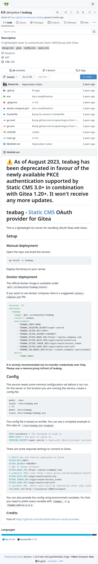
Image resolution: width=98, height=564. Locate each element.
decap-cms (8, 47)
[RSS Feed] (57, 12)
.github (10, 90)
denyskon (13, 12)
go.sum (11, 126)
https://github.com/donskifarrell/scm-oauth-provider (47, 519)
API (61, 561)
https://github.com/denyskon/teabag (27, 17)
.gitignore (12, 102)
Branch (49, 70)
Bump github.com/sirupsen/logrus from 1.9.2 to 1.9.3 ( (61, 120)
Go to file (27, 76)
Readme (8, 53)
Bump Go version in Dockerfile (48, 114)
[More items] (94, 22)
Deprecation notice (32, 84)
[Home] (6, 4)
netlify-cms (30, 47)
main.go (11, 138)
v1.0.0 (35, 102)
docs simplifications (42, 96)
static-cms (43, 47)
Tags (81, 70)
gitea (18, 47)
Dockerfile (12, 114)
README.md (13, 143)
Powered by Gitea (13, 556)
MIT (5, 57)
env (9, 96)
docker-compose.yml (18, 108)
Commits (17, 70)
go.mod (11, 120)
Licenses (52, 561)
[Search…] (94, 32)
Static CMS (41, 212)
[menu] (40, 561)
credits (35, 132)
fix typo (36, 90)
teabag (27, 12)
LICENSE (11, 132)
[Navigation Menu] (93, 4)
